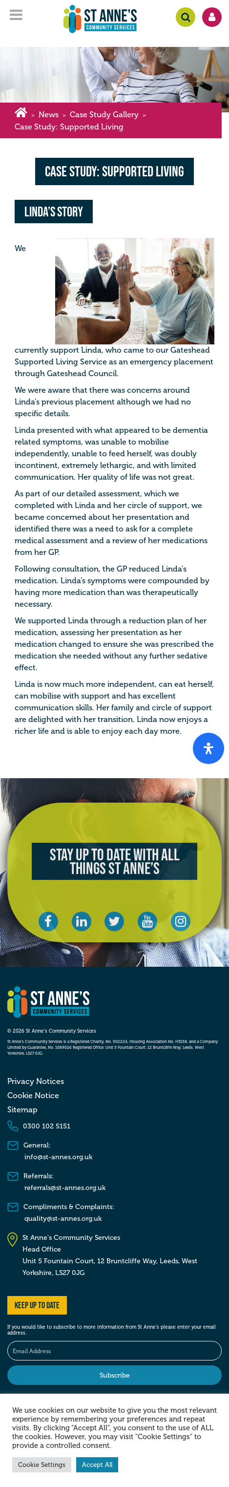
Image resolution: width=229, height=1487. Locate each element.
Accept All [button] (97, 1464)
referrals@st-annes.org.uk (64, 1187)
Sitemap (22, 1109)
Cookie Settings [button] (41, 1464)
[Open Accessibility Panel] (208, 748)
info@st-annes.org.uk (58, 1157)
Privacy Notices (35, 1081)
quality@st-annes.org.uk (63, 1218)
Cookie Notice (33, 1095)
